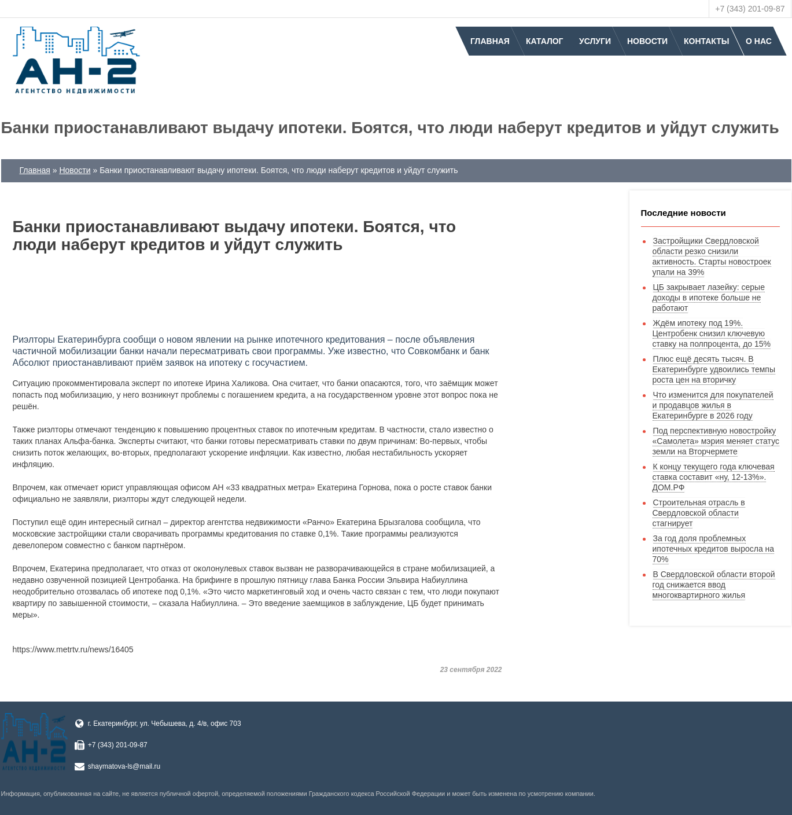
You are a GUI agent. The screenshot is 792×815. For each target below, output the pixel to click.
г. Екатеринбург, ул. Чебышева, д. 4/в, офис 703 (164, 723)
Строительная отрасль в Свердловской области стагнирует (699, 513)
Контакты (706, 41)
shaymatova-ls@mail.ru (124, 766)
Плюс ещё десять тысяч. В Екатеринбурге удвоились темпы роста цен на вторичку (714, 369)
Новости (647, 41)
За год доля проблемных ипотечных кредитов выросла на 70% (714, 549)
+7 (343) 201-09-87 (749, 8)
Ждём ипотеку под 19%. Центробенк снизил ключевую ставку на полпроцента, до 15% (712, 333)
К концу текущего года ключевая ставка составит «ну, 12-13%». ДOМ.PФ (714, 477)
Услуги (595, 41)
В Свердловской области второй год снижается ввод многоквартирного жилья (714, 585)
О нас (759, 41)
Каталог (544, 41)
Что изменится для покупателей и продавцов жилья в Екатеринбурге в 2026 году (713, 405)
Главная (490, 41)
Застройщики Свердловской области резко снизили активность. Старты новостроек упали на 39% (712, 256)
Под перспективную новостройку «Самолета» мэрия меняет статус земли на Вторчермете (716, 441)
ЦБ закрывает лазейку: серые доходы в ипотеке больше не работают (709, 297)
